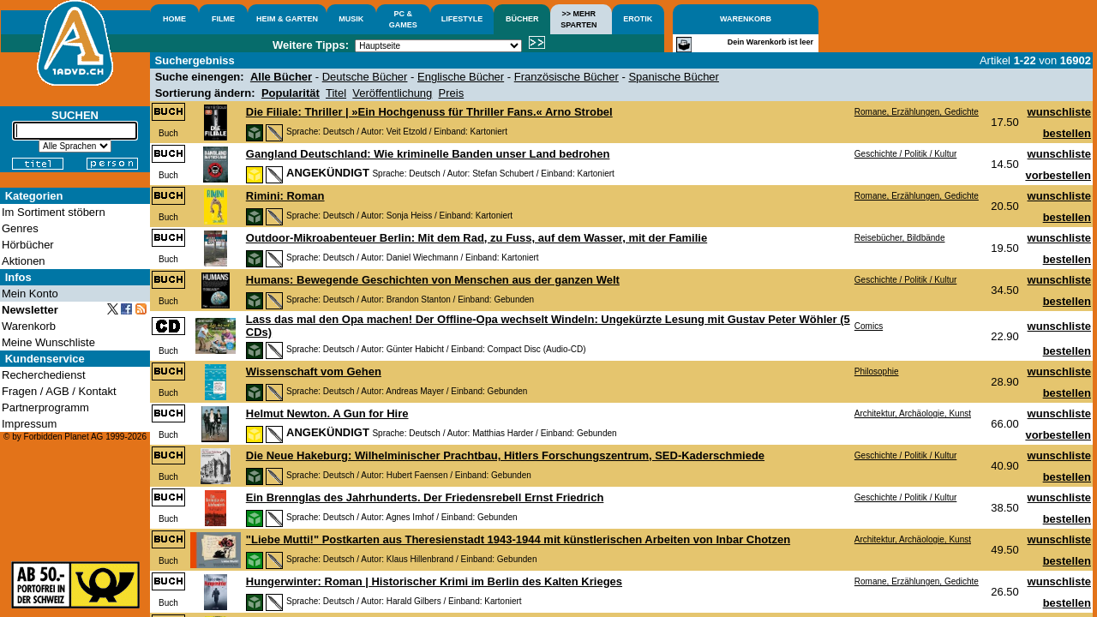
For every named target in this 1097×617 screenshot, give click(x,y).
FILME (223, 19)
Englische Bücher (460, 76)
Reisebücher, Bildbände (899, 238)
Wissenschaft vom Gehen (313, 371)
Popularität (290, 93)
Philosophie (876, 371)
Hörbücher (28, 244)
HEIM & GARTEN (287, 19)
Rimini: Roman (285, 195)
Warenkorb (29, 326)
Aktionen (23, 261)
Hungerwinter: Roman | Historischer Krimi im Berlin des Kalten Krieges (434, 581)
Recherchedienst (44, 374)
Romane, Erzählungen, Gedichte (916, 112)
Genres (20, 228)
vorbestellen (1058, 175)
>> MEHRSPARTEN (578, 19)
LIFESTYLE (462, 19)
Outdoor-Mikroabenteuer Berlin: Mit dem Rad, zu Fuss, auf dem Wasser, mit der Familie (476, 237)
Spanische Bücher (673, 76)
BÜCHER (522, 19)
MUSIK (351, 19)
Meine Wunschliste (48, 342)
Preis (452, 93)
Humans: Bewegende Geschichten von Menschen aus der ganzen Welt (433, 279)
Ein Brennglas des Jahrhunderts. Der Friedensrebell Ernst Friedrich (425, 497)
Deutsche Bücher (365, 76)
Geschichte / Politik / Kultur (905, 154)
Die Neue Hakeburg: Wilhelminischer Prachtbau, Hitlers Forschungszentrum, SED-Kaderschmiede (505, 455)
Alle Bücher (281, 76)
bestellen (1067, 133)
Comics (868, 326)
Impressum (29, 423)
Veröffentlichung (392, 93)
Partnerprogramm (45, 407)
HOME (174, 19)
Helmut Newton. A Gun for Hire (327, 413)
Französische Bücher (566, 76)
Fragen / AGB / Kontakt (59, 391)
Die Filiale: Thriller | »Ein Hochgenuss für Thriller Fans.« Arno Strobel (429, 111)
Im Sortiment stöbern (53, 212)
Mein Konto (30, 293)
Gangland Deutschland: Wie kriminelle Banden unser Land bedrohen (428, 153)
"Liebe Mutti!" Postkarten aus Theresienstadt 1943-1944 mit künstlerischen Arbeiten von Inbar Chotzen (518, 539)
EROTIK (637, 19)
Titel (336, 93)
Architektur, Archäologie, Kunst (912, 413)
